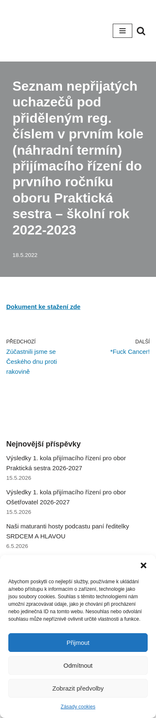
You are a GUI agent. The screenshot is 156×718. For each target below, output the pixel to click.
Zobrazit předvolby (78, 688)
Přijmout (78, 642)
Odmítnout (77, 665)
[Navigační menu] (122, 31)
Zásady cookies (78, 707)
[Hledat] (141, 30)
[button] (143, 565)
